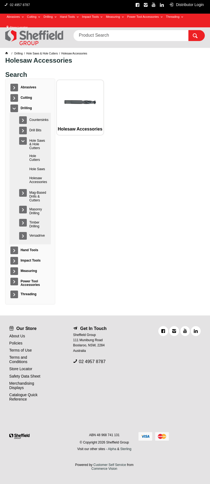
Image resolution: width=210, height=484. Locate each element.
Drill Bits (35, 130)
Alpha (112, 449)
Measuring (113, 16)
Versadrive (37, 235)
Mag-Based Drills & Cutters (37, 196)
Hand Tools (67, 16)
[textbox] (131, 35)
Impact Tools (90, 16)
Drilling (48, 16)
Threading (173, 16)
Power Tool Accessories (143, 16)
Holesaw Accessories (38, 180)
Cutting (32, 16)
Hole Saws (37, 169)
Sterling (126, 449)
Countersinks (38, 120)
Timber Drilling (34, 224)
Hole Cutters (34, 158)
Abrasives (13, 16)
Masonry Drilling (35, 211)
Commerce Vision (104, 469)
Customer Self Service (109, 465)
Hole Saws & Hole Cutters (37, 144)
